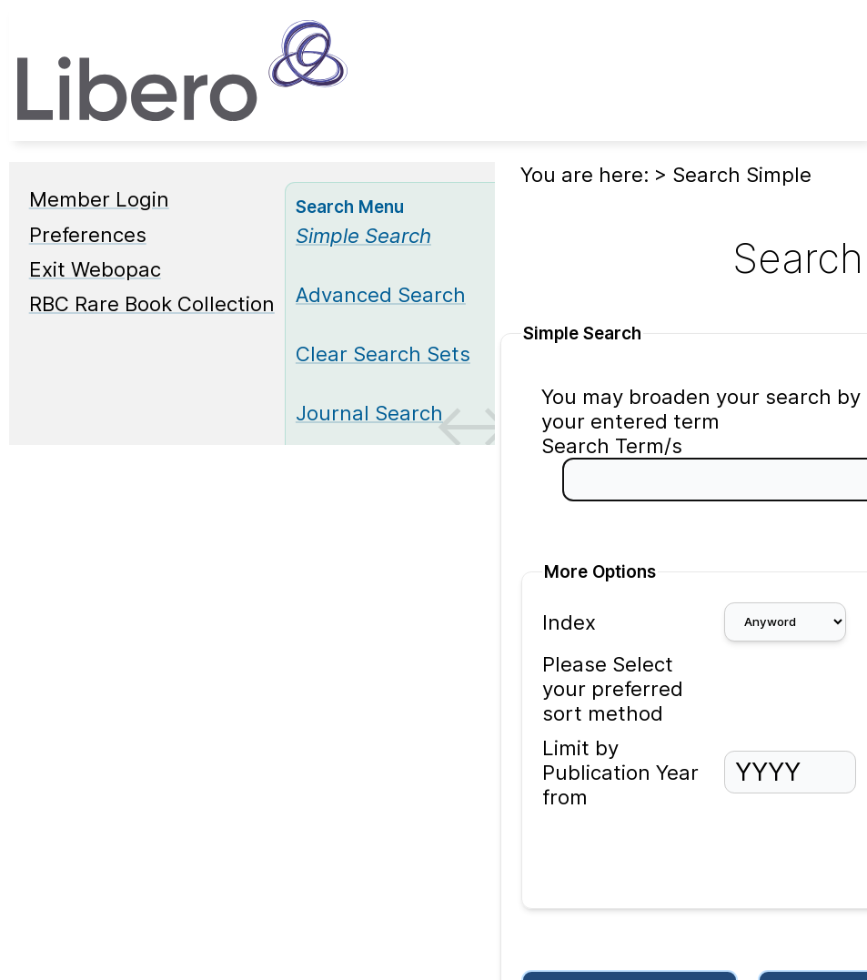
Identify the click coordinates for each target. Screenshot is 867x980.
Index (569, 622)
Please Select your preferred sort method (612, 688)
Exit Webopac (95, 269)
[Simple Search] (363, 235)
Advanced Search (381, 294)
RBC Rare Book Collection (152, 303)
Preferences (87, 234)
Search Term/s (611, 445)
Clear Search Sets (383, 353)
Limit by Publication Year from (620, 772)
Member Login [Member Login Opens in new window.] (99, 199)
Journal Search (369, 412)
